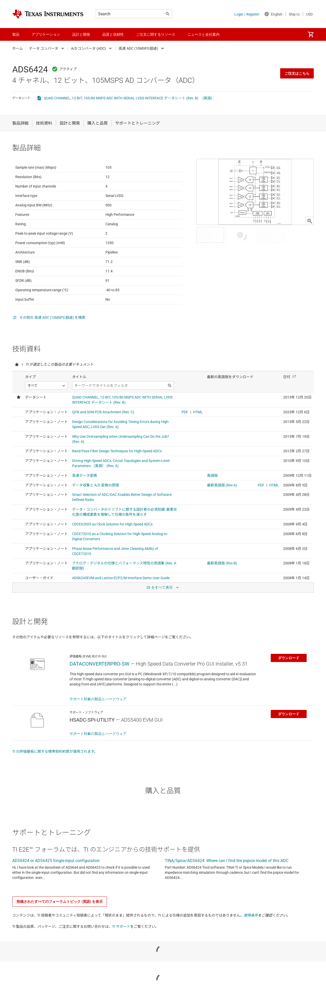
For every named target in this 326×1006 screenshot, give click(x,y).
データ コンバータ (43, 48)
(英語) (207, 98)
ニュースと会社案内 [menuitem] (203, 34)
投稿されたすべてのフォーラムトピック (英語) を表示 (60, 926)
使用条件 (251, 940)
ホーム (17, 48)
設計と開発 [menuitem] (81, 34)
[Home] (48, 14)
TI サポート (121, 951)
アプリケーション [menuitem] (46, 34)
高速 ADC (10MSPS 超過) (138, 48)
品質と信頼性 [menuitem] (113, 34)
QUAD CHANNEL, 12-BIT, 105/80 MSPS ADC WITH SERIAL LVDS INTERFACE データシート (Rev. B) (121, 98)
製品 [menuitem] (15, 34)
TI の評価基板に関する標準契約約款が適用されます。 (55, 776)
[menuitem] (311, 34)
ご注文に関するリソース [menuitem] (155, 34)
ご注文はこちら (296, 73)
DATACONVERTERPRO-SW (99, 689)
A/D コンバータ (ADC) (88, 48)
